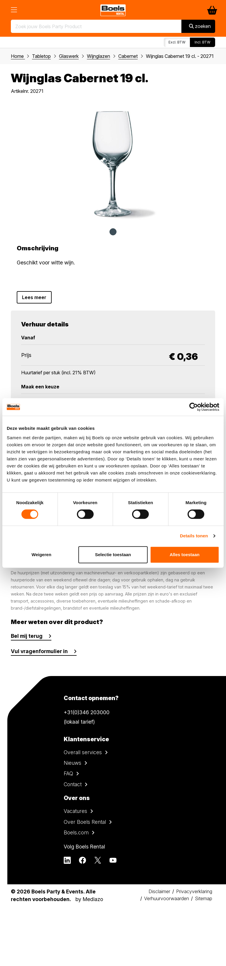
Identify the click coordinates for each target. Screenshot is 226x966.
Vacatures (75, 811)
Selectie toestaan (113, 554)
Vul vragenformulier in (39, 651)
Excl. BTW (176, 42)
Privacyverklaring (194, 891)
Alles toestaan (185, 554)
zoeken (200, 26)
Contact (73, 784)
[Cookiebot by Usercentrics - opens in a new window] (193, 406)
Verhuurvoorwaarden (166, 898)
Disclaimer (159, 891)
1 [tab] (113, 231)
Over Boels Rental (85, 822)
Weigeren (41, 554)
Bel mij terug (27, 636)
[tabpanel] (113, 163)
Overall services (83, 752)
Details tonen (194, 535)
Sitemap (203, 898)
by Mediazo (89, 899)
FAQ (68, 773)
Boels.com (76, 832)
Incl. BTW (202, 42)
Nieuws (72, 763)
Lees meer (34, 297)
